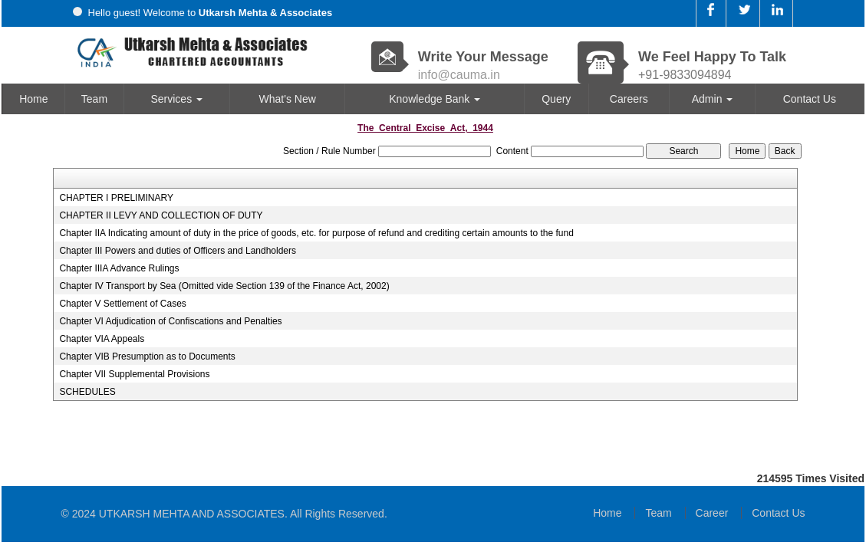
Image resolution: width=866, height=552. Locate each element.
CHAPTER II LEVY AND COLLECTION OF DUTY (160, 215)
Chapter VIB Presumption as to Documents (147, 356)
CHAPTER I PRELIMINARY (116, 197)
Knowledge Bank (434, 99)
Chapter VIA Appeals (101, 339)
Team (94, 99)
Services (176, 99)
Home (33, 99)
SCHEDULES (87, 391)
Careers (629, 99)
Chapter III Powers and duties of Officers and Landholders (177, 250)
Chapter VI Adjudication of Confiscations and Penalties (170, 321)
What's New (287, 99)
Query (556, 99)
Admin (712, 99)
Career (712, 513)
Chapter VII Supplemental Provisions (134, 374)
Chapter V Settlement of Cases (122, 303)
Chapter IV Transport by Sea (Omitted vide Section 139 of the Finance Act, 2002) (224, 286)
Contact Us (809, 99)
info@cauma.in (459, 74)
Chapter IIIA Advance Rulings (119, 268)
